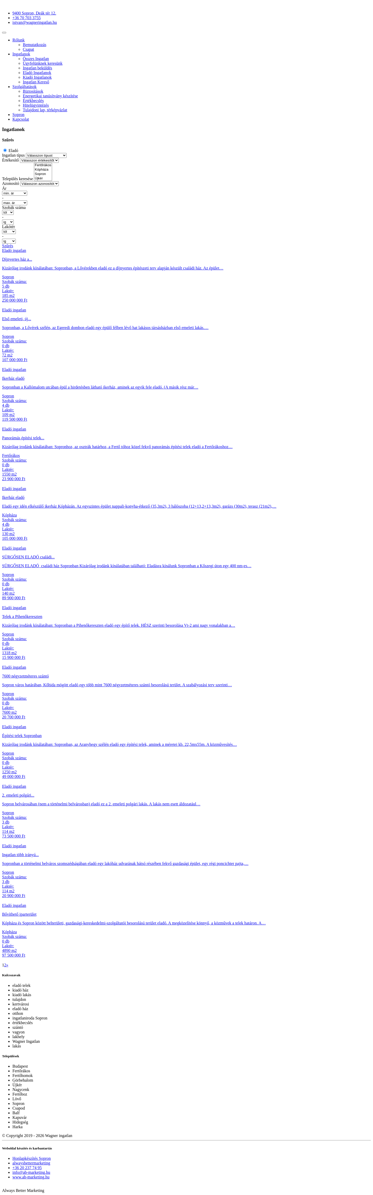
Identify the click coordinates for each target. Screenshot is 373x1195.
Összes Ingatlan (36, 58)
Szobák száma (14, 207)
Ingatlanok (21, 54)
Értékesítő (10, 160)
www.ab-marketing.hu (30, 1177)
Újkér (43, 178)
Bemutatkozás (34, 44)
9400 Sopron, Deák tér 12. (34, 13)
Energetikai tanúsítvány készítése (50, 96)
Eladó (13, 150)
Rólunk (18, 40)
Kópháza (43, 169)
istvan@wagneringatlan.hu (34, 22)
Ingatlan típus (13, 155)
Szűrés (7, 246)
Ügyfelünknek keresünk (42, 63)
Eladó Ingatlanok (37, 72)
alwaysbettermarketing (31, 1163)
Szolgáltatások (24, 86)
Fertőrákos (43, 165)
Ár (4, 188)
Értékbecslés (33, 100)
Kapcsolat (20, 119)
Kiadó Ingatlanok (37, 77)
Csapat (28, 49)
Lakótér (8, 226)
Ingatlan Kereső (36, 82)
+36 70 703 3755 (26, 18)
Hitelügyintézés (36, 105)
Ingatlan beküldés (37, 68)
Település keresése (17, 179)
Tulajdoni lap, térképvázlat (45, 110)
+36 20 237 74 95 (27, 1167)
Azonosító (10, 183)
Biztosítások (33, 91)
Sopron (18, 114)
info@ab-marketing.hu (31, 1172)
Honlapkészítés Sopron (31, 1158)
